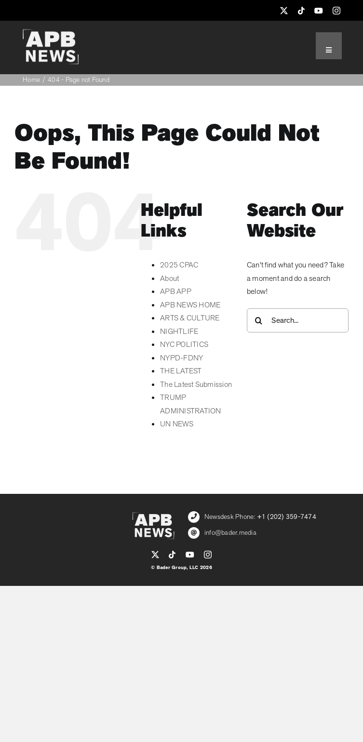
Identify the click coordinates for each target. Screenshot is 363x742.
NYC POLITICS (184, 344)
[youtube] (318, 10)
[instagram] (336, 10)
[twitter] (284, 10)
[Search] (259, 320)
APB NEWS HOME (190, 305)
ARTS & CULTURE (189, 318)
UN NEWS (176, 424)
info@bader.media (230, 532)
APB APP (175, 291)
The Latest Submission (196, 384)
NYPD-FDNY (181, 358)
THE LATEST (181, 371)
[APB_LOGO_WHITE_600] (51, 32)
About (169, 278)
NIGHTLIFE (179, 331)
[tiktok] (301, 10)
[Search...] (298, 320)
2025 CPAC (179, 265)
